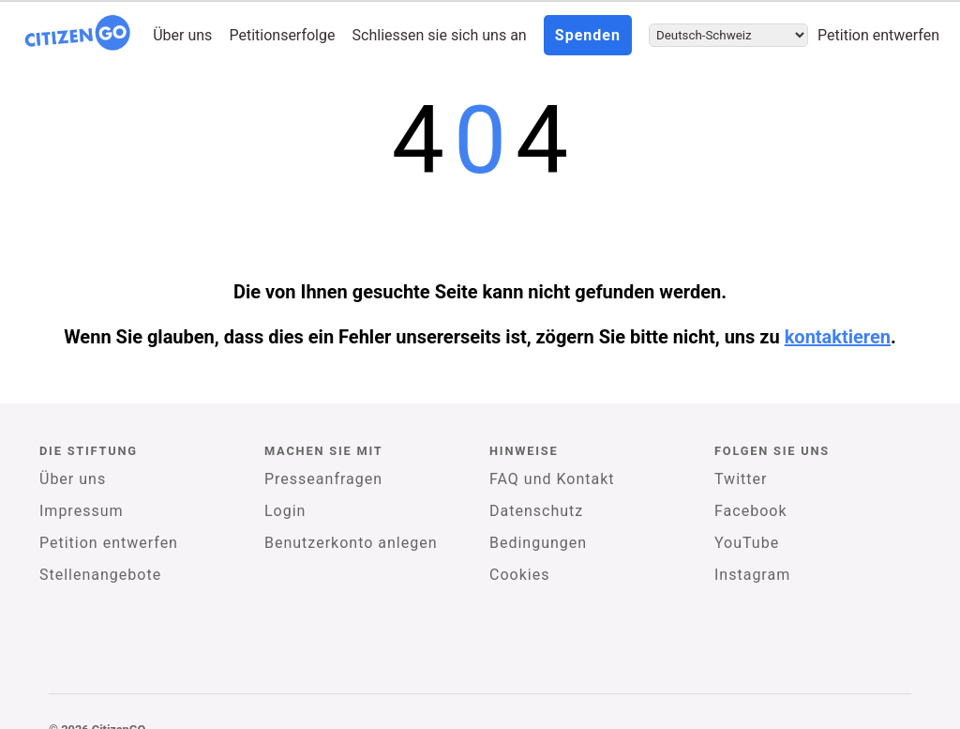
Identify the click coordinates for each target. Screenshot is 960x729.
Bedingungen (538, 543)
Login (285, 511)
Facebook (750, 511)
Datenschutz (536, 511)
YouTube (746, 543)
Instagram (752, 575)
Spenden (588, 35)
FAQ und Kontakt (552, 479)
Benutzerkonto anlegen (351, 543)
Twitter (740, 479)
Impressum (81, 511)
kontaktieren (838, 337)
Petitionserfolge (282, 35)
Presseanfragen (323, 479)
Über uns (182, 35)
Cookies (519, 575)
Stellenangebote (100, 575)
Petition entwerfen (878, 35)
